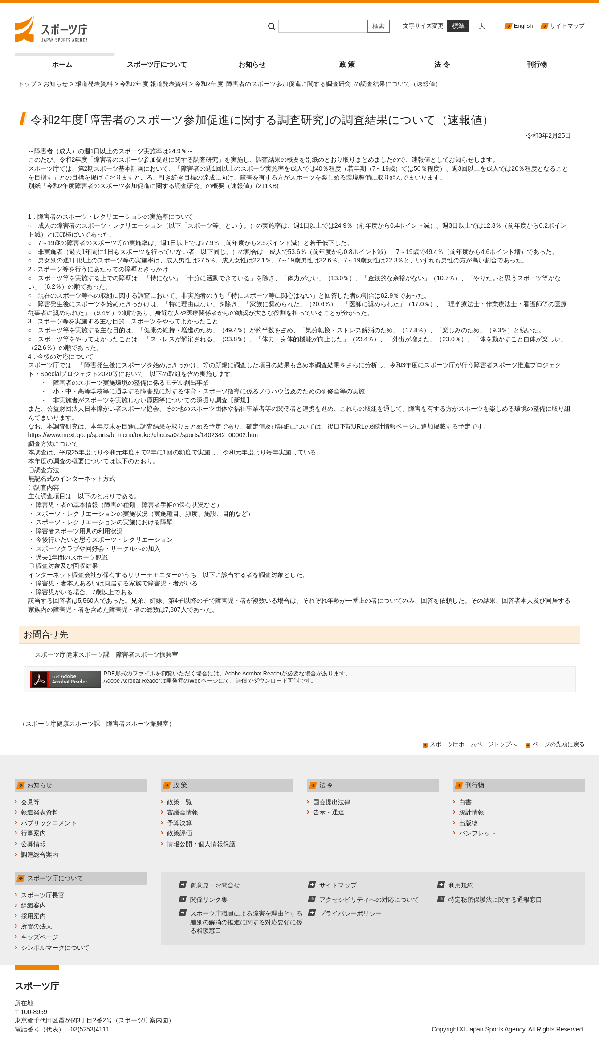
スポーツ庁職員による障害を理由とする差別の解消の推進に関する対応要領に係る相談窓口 (246, 922)
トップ (27, 83)
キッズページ (39, 937)
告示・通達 (328, 812)
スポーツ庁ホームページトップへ (473, 744)
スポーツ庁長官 (43, 895)
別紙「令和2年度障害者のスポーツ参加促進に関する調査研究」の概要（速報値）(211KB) (153, 185)
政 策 (347, 64)
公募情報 (33, 843)
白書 (465, 802)
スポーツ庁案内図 (143, 1020)
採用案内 (33, 916)
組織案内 (33, 905)
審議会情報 (182, 812)
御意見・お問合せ (215, 885)
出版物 (468, 822)
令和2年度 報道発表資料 (153, 83)
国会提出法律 (331, 802)
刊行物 (537, 64)
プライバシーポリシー (350, 913)
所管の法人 (36, 926)
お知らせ (252, 64)
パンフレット (478, 833)
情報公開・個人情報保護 (201, 843)
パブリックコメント (49, 822)
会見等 (30, 802)
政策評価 (179, 833)
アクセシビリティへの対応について (369, 899)
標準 (458, 25)
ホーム (81, 60)
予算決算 (179, 822)
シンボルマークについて (55, 947)
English (523, 25)
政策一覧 (179, 802)
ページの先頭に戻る (559, 744)
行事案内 (33, 833)
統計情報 (471, 812)
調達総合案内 (39, 854)
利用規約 (460, 885)
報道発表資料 (94, 83)
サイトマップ (567, 25)
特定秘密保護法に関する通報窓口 (495, 899)
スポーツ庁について (157, 64)
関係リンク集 (209, 899)
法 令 (441, 64)
